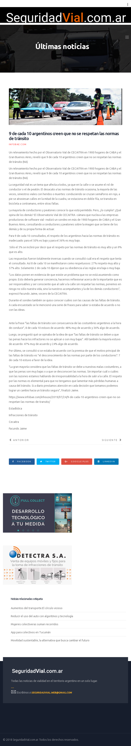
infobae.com (17, 144)
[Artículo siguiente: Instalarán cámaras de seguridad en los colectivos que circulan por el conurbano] (112, 440)
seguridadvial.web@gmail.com (51, 692)
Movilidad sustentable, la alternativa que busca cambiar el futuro (50, 640)
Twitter (48, 461)
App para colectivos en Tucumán (31, 632)
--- (12, 687)
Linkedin (106, 461)
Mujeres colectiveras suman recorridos (34, 624)
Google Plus (76, 461)
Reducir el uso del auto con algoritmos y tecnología (42, 616)
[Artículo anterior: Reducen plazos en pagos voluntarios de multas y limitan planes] (19, 440)
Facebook (21, 461)
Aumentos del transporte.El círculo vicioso (36, 608)
